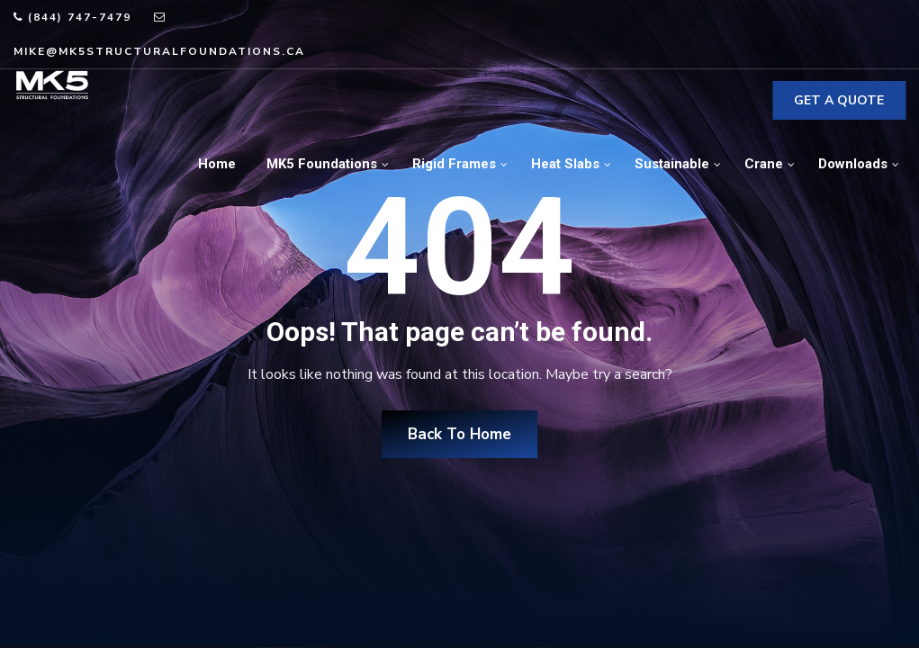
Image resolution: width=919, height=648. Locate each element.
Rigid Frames (454, 164)
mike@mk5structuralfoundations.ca (159, 51)
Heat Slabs (565, 164)
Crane (763, 164)
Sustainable (672, 164)
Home (217, 164)
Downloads (852, 164)
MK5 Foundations (321, 164)
